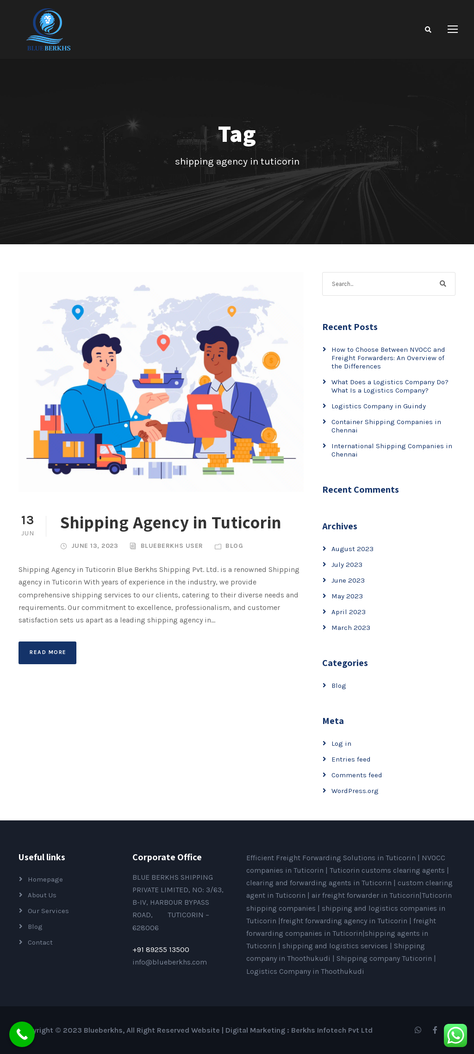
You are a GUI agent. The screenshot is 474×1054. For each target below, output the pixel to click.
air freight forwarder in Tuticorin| (367, 895)
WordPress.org (355, 791)
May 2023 (347, 596)
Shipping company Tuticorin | (386, 958)
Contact (40, 942)
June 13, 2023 (94, 546)
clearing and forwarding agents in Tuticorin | (322, 882)
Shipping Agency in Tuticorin (171, 522)
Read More (48, 652)
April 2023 (348, 612)
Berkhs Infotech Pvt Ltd (332, 1030)
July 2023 (346, 564)
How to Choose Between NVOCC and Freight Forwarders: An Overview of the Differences (388, 357)
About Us (42, 895)
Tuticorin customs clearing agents (388, 870)
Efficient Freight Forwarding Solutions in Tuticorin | (334, 857)
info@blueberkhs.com (169, 962)
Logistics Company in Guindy (378, 406)
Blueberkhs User (172, 546)
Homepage (45, 879)
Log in (341, 743)
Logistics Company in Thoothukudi (305, 971)
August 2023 (352, 549)
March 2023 (350, 627)
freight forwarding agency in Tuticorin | (347, 920)
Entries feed (351, 759)
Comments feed (356, 775)
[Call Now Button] (22, 1034)
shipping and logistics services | (338, 945)
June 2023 (348, 580)
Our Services (48, 911)
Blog (234, 546)
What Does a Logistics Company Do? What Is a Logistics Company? (390, 386)
